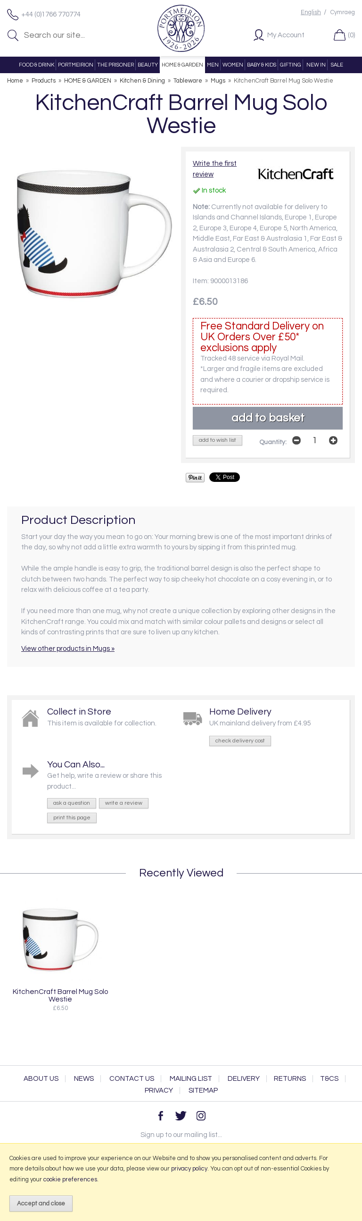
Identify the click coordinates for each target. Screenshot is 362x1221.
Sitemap (203, 1090)
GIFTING (290, 64)
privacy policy (189, 1168)
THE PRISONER (115, 64)
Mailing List (191, 1078)
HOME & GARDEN (182, 64)
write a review (123, 803)
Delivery (244, 1078)
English (311, 12)
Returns (290, 1078)
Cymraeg (342, 12)
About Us (41, 1078)
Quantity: (273, 442)
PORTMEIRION (75, 64)
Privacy (159, 1090)
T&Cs (329, 1078)
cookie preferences (70, 1179)
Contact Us (131, 1078)
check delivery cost (240, 741)
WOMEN (232, 64)
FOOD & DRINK (36, 64)
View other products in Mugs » (68, 648)
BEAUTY (148, 64)
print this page (71, 818)
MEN (213, 64)
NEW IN (316, 64)
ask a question (71, 803)
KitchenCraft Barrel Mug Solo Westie (60, 995)
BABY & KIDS (261, 64)
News (84, 1078)
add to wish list (217, 440)
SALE (337, 64)
